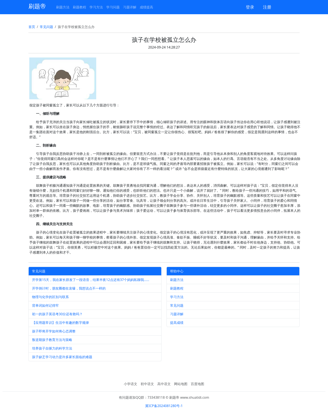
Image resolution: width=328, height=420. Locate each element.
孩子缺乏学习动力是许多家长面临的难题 (62, 357)
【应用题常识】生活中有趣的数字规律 (60, 322)
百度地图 (197, 384)
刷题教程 (79, 7)
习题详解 (129, 7)
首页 (31, 26)
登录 (250, 7)
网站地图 (180, 384)
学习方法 (96, 7)
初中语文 (147, 384)
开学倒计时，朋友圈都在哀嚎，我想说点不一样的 (69, 288)
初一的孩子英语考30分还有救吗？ (57, 314)
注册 (267, 7)
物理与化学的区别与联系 (50, 297)
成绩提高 (146, 7)
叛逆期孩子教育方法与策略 (52, 339)
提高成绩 (176, 322)
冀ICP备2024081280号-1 (164, 405)
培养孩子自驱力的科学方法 (52, 348)
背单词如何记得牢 (45, 305)
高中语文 (164, 384)
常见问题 (46, 26)
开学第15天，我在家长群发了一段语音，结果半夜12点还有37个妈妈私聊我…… (90, 279)
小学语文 (130, 384)
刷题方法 (62, 7)
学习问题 (113, 7)
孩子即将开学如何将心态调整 (54, 331)
